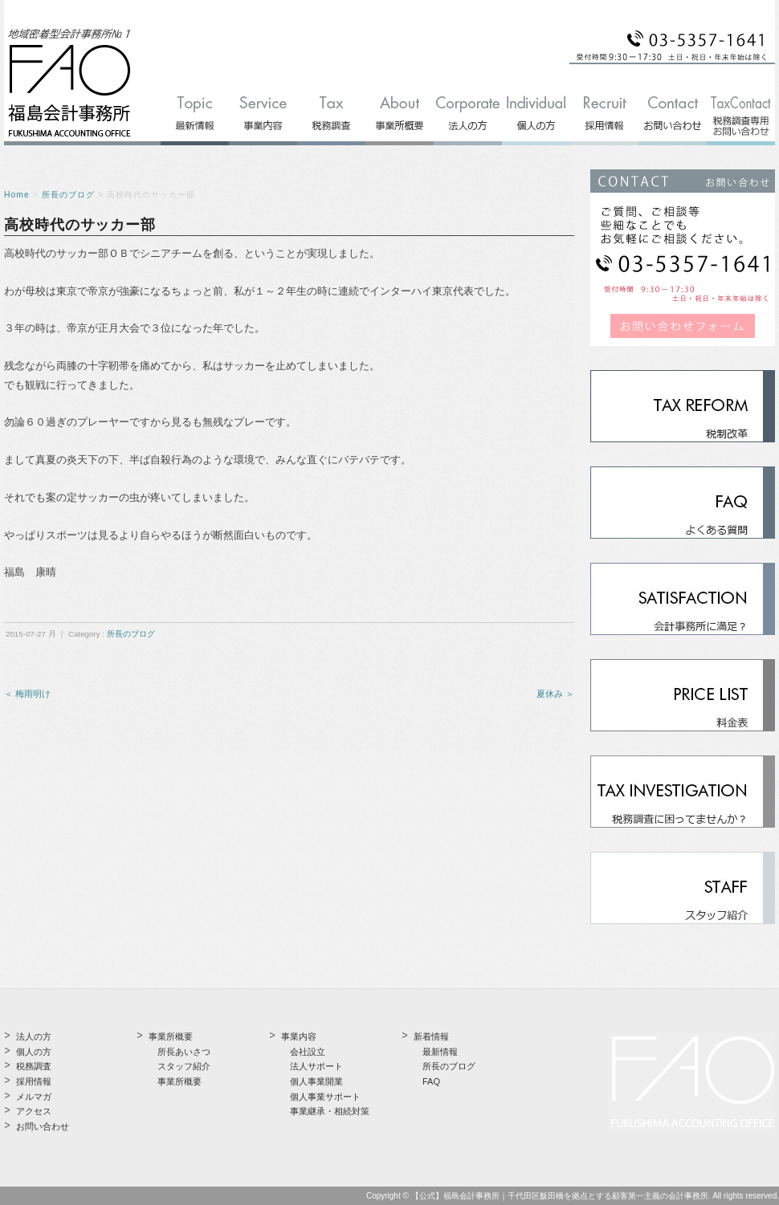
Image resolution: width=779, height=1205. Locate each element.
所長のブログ (68, 194)
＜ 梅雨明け (27, 693)
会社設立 (307, 1051)
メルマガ (33, 1096)
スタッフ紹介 (183, 1066)
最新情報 (440, 1051)
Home (17, 194)
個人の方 (33, 1051)
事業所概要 (179, 1081)
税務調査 (33, 1066)
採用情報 (33, 1081)
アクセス (33, 1111)
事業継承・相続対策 (329, 1111)
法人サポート (316, 1066)
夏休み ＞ (555, 693)
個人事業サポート (325, 1096)
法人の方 (33, 1036)
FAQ (431, 1081)
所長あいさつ (183, 1051)
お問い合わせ (42, 1126)
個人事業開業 (316, 1081)
